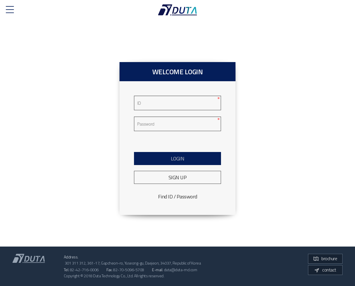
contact (325, 269)
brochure (325, 258)
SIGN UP (178, 177)
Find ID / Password (177, 196)
